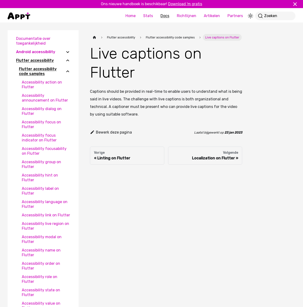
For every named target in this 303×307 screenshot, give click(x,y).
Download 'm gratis (185, 4)
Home (130, 16)
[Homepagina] (94, 37)
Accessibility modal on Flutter (42, 239)
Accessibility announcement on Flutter (45, 97)
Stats (148, 16)
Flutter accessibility (35, 60)
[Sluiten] (297, 4)
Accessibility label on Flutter (40, 190)
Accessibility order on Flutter (41, 265)
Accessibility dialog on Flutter (42, 111)
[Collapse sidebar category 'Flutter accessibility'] (67, 60)
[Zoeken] (275, 16)
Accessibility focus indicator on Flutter (39, 137)
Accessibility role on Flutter (39, 279)
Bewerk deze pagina (111, 132)
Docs (164, 16)
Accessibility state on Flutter (41, 292)
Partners (235, 16)
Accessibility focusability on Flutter (44, 151)
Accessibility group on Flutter (41, 164)
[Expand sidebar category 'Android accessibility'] (67, 52)
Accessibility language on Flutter (44, 204)
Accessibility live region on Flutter (45, 226)
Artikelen (212, 16)
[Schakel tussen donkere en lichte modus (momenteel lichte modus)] (250, 16)
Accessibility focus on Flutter (41, 124)
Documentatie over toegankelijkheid (33, 41)
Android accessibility (35, 52)
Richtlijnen (186, 16)
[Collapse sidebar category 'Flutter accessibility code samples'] (67, 71)
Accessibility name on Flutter (41, 252)
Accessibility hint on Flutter (40, 177)
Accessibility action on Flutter (42, 84)
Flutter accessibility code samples (38, 71)
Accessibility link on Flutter (46, 215)
